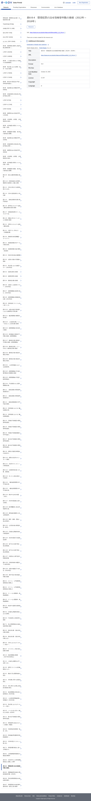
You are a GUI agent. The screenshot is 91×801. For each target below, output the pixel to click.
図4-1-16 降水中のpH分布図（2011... (11, 495)
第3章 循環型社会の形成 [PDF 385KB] (11, 151)
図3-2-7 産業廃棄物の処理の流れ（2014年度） (11, 291)
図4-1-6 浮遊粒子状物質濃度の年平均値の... (11, 433)
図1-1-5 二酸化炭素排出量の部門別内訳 (11, 200)
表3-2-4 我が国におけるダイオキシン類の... (11, 705)
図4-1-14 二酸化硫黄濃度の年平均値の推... (11, 483)
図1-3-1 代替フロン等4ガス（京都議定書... (11, 231)
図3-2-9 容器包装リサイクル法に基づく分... (11, 304)
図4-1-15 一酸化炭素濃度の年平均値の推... (11, 489)
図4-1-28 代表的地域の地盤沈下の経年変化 (11, 563)
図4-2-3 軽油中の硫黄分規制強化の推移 (11, 606)
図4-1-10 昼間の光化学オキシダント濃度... (11, 458)
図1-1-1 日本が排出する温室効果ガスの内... (11, 188)
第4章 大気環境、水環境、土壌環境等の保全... (12, 120)
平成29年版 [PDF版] (8, 24)
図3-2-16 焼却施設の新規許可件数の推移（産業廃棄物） (11, 335)
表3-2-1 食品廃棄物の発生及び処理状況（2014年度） (11, 693)
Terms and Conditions (41, 795)
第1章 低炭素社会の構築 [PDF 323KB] (11, 138)
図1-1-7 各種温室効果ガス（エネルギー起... (11, 212)
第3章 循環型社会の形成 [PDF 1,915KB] (11, 114)
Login (74, 2)
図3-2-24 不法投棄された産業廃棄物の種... (11, 384)
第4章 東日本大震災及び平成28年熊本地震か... (11, 82)
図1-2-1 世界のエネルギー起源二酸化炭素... (11, 225)
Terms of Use (27, 795)
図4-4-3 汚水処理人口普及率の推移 (11, 618)
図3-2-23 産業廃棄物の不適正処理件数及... (11, 378)
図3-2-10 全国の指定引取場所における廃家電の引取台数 (11, 310)
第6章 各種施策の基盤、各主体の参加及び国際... (12, 132)
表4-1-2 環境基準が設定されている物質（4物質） (11, 723)
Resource (31, 26)
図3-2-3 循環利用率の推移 (10, 276)
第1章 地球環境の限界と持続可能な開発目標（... (12, 46)
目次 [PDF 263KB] (8, 37)
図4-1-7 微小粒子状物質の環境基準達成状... (11, 440)
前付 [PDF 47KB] (7, 32)
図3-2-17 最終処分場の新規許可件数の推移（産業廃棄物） (11, 341)
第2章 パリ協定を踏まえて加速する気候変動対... (12, 61)
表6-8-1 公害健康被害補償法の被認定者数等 (11, 754)
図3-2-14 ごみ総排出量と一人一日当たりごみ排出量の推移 (11, 322)
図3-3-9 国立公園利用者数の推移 (11, 175)
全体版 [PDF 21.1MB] (8, 28)
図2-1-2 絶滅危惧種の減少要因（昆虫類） (11, 249)
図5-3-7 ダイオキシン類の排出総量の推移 (11, 649)
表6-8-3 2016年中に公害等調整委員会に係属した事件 (12, 760)
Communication (45, 7)
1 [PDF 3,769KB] (7, 73)
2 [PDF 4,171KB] (7, 104)
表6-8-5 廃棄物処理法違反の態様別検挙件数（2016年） (11, 773)
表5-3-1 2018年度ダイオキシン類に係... (12, 742)
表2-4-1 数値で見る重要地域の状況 (11, 674)
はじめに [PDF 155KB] (9, 41)
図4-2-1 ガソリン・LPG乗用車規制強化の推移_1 (11, 581)
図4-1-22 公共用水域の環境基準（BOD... (11, 526)
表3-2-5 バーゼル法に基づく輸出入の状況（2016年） (11, 711)
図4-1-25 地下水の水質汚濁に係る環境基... (11, 544)
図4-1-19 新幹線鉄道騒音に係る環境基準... (11, 514)
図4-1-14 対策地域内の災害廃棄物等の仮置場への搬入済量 (11, 182)
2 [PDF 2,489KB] (7, 56)
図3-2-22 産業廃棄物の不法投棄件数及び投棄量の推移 (11, 372)
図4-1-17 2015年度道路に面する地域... (11, 501)
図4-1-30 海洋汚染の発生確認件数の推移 (11, 575)
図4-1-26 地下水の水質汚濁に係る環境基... (11, 551)
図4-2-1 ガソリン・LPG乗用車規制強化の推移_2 (11, 588)
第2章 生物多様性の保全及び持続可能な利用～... (12, 95)
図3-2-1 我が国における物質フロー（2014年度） (11, 266)
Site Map (73, 795)
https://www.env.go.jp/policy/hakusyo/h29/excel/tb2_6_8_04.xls (47, 32)
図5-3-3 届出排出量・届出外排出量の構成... (11, 631)
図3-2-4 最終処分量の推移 (10, 280)
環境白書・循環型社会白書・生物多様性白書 (11, 18)
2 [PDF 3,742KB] (7, 77)
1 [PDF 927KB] (7, 100)
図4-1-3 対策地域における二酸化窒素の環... (11, 409)
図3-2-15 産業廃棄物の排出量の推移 (11, 329)
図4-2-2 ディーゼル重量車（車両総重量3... (11, 594)
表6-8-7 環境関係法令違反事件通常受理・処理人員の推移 (11, 785)
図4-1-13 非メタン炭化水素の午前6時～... (11, 477)
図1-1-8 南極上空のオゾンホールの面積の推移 (11, 219)
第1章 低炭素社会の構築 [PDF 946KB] (11, 88)
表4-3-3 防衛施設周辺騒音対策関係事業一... (11, 736)
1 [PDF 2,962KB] (7, 52)
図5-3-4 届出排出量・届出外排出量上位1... (11, 637)
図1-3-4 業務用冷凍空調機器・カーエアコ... (11, 237)
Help (33, 795)
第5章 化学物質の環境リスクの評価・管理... (12, 126)
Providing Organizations (19, 7)
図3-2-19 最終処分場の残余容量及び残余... (11, 353)
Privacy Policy (51, 795)
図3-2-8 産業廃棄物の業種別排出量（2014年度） (11, 298)
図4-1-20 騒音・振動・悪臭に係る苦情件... (11, 520)
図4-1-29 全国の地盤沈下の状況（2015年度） (11, 569)
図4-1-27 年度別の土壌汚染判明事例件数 (11, 557)
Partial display (43, 48)
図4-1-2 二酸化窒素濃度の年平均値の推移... (11, 403)
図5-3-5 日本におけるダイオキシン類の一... (11, 643)
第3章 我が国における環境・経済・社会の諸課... (12, 67)
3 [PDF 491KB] (7, 109)
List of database (58, 7)
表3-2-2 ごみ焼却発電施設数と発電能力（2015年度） (11, 699)
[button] (67, 3)
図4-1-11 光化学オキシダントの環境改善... (11, 464)
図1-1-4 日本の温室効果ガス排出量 (11, 194)
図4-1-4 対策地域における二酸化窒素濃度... (11, 415)
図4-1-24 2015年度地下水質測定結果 (11, 538)
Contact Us (59, 795)
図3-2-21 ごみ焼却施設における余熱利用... (11, 366)
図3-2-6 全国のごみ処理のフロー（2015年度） (11, 285)
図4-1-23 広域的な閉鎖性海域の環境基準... (11, 532)
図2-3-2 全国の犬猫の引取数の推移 (11, 260)
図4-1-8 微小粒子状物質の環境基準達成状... (11, 446)
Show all (49, 48)
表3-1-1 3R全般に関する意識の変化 (12, 680)
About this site (19, 795)
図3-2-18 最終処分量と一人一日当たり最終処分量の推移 (11, 347)
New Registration (83, 2)
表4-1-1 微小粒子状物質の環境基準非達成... (11, 717)
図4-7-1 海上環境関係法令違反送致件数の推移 (11, 625)
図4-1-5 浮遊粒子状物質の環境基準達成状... (11, 421)
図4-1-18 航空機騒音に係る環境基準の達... (11, 507)
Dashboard (66, 795)
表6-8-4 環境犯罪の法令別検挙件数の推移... (11, 767)
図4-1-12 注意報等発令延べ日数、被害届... (11, 470)
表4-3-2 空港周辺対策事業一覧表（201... (11, 730)
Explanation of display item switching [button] (38, 44)
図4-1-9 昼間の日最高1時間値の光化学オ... (11, 452)
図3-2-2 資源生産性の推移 (10, 271)
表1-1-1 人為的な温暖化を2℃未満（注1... (11, 662)
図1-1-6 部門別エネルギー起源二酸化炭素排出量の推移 (11, 206)
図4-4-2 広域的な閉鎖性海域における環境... (11, 612)
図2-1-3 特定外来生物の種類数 (11, 255)
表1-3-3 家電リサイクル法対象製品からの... (11, 668)
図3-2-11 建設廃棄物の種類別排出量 (11, 316)
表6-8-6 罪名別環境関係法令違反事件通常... (11, 779)
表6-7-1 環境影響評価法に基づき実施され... (11, 748)
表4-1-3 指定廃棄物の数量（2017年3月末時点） (10, 655)
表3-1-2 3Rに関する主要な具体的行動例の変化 (12, 686)
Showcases (34, 7)
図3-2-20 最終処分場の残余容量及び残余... (11, 359)
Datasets (6, 7)
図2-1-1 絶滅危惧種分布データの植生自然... (11, 243)
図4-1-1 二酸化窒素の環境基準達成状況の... (11, 390)
